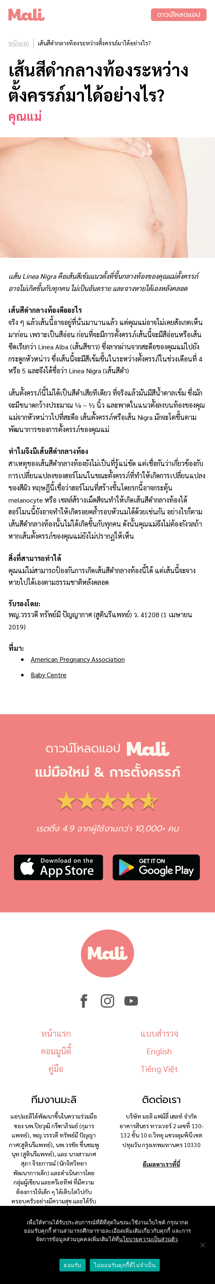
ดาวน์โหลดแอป (178, 15)
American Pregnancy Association (78, 659)
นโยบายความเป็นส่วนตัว (148, 1239)
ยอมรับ (72, 1265)
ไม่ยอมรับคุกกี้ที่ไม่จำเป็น (125, 1265)
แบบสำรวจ (159, 1033)
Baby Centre (49, 674)
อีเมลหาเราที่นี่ (161, 1164)
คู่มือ (55, 1068)
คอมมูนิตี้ (56, 1051)
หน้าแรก (18, 43)
